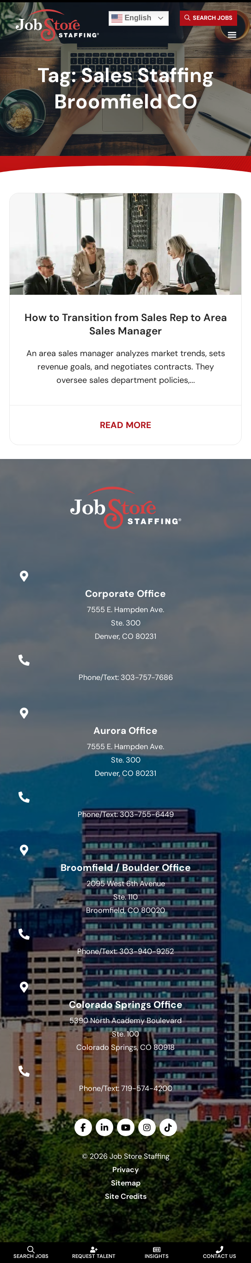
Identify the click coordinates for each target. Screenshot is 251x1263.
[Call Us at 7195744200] (24, 1071)
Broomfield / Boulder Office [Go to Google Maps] (126, 867)
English (131, 18)
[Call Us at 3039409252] (24, 934)
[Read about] (125, 425)
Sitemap (126, 1183)
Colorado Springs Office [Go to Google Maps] (126, 1004)
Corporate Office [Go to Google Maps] (125, 593)
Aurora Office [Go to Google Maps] (125, 730)
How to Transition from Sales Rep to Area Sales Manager (125, 324)
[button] (232, 35)
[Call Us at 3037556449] (24, 797)
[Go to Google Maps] (24, 576)
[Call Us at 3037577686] (24, 660)
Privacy (125, 1169)
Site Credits (126, 1196)
